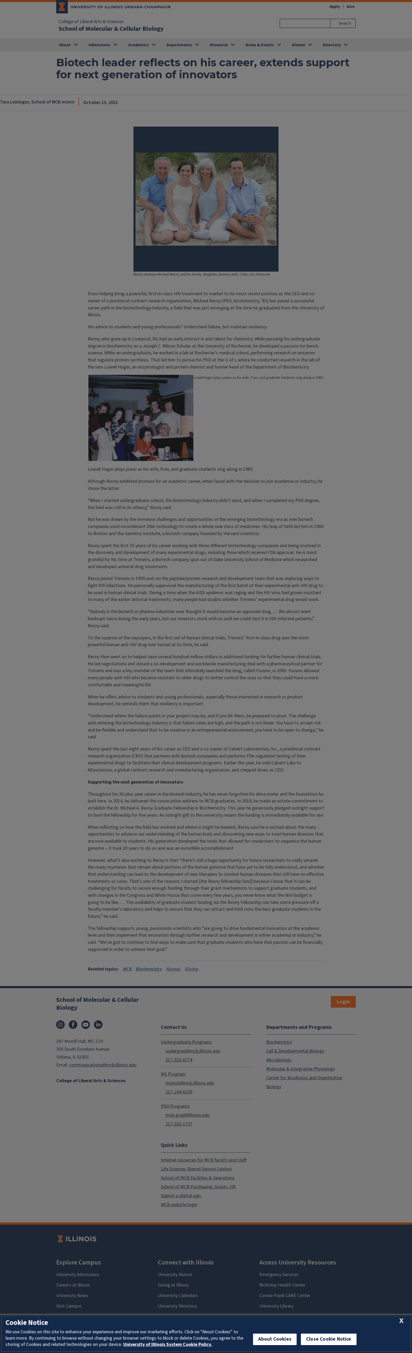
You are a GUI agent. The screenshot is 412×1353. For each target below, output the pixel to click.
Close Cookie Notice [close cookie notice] (328, 1339)
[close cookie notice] (401, 1321)
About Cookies (274, 1339)
